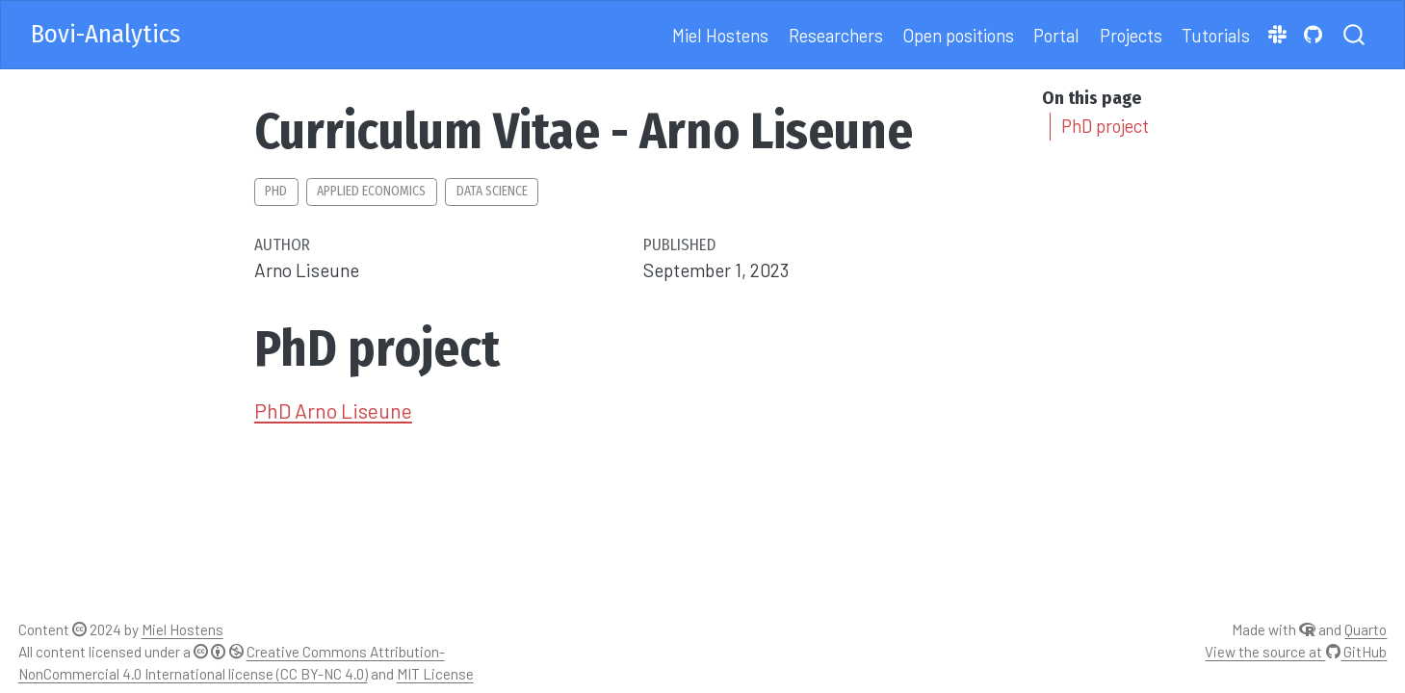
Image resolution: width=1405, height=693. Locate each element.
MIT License (435, 673)
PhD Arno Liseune (333, 410)
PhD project (1105, 126)
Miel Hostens (182, 629)
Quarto (1365, 629)
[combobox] (1355, 34)
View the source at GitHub (1296, 651)
